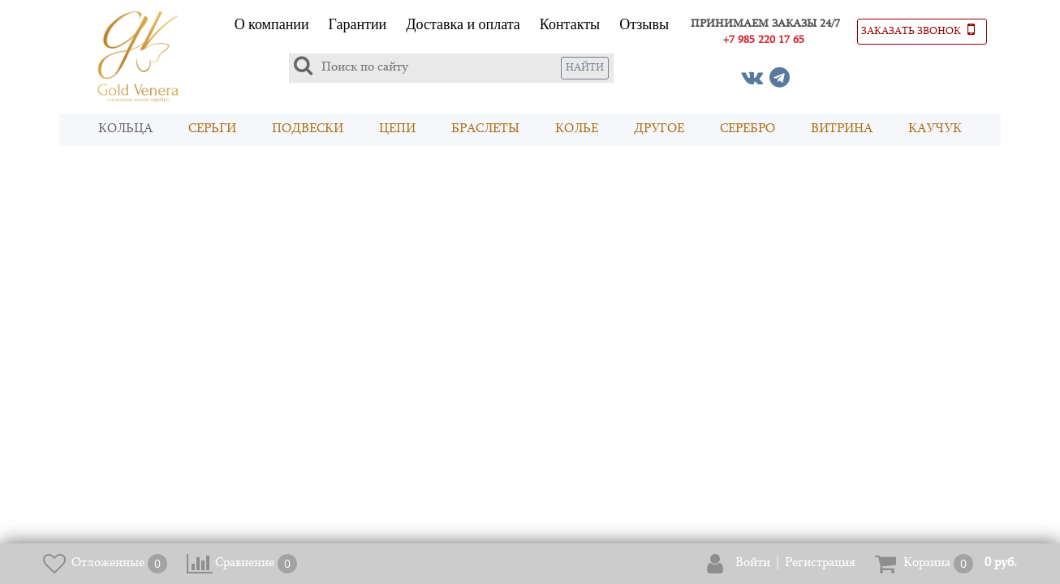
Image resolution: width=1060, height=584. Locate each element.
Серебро (747, 129)
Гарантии (358, 24)
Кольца (125, 129)
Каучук (935, 129)
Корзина (926, 563)
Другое (659, 129)
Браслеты (485, 129)
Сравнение (244, 563)
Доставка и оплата (463, 24)
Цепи (397, 129)
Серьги (212, 129)
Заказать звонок (918, 29)
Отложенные (107, 563)
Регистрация (820, 563)
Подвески (307, 129)
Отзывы (644, 24)
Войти (752, 563)
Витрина (842, 129)
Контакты (570, 24)
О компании (272, 24)
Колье (576, 129)
